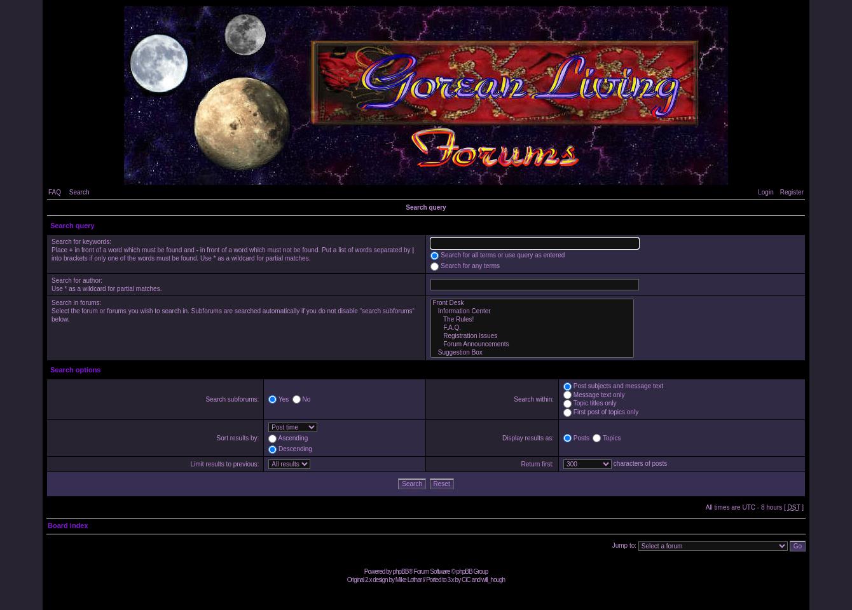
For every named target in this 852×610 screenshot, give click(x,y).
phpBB (400, 571)
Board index (68, 525)
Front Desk (532, 303)
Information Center (532, 312)
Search (79, 192)
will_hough (493, 579)
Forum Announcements (532, 345)
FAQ (54, 192)
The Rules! (532, 320)
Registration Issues (532, 336)
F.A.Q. (532, 328)
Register (792, 192)
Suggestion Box (532, 353)
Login (765, 192)
